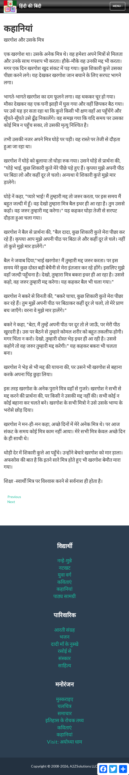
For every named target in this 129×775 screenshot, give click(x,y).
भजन (64, 637)
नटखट (64, 568)
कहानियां (64, 589)
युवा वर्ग (64, 575)
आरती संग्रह (64, 630)
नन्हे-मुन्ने (64, 560)
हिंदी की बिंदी (22, 6)
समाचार (65, 713)
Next (11, 502)
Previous (14, 497)
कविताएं (64, 582)
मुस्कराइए (64, 699)
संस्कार (64, 658)
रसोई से (64, 651)
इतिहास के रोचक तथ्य (64, 720)
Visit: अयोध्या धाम (64, 742)
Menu (118, 7)
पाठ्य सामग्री (64, 596)
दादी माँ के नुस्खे (64, 644)
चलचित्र (64, 706)
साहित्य (64, 665)
